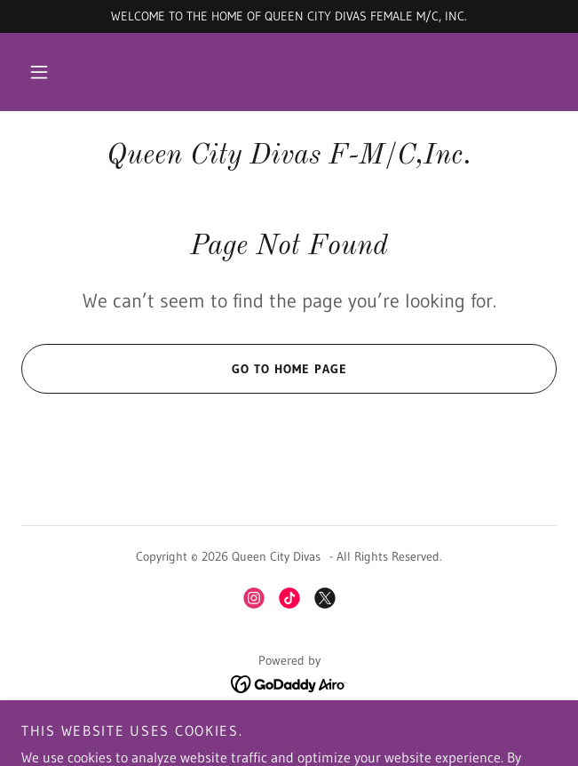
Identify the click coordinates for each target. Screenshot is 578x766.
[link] (289, 156)
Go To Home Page (183, 369)
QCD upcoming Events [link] (289, 726)
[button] (39, 72)
